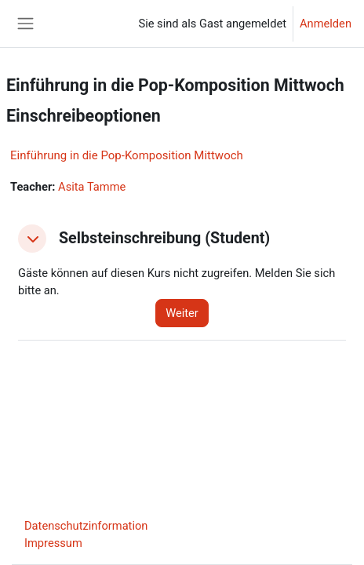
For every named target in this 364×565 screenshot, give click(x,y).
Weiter (182, 313)
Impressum (53, 543)
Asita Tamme (92, 187)
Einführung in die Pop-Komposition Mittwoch (126, 155)
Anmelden (325, 23)
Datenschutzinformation (85, 526)
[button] (32, 238)
